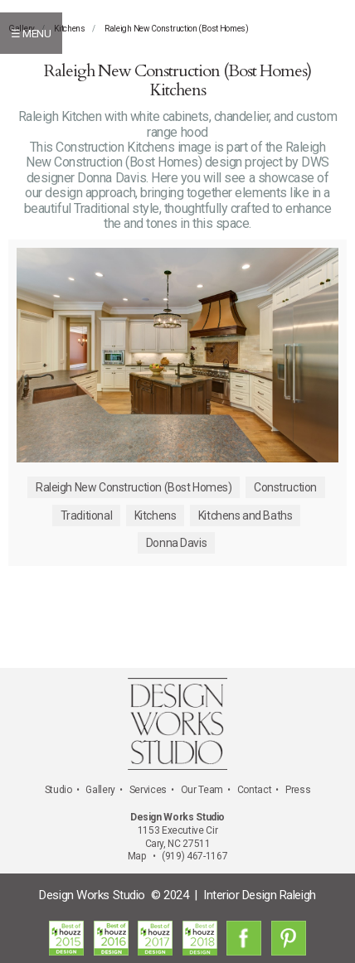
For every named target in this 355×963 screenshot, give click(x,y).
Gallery (99, 790)
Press (297, 790)
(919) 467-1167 (194, 856)
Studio (58, 790)
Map (137, 856)
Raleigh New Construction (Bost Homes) (177, 28)
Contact (254, 790)
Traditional (86, 515)
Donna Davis (176, 542)
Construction (285, 487)
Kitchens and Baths (245, 515)
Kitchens (69, 28)
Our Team (202, 790)
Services (148, 790)
